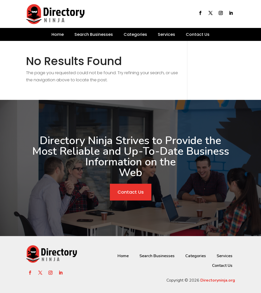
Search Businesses (93, 34)
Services (166, 34)
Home (57, 34)
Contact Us (198, 34)
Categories (135, 34)
